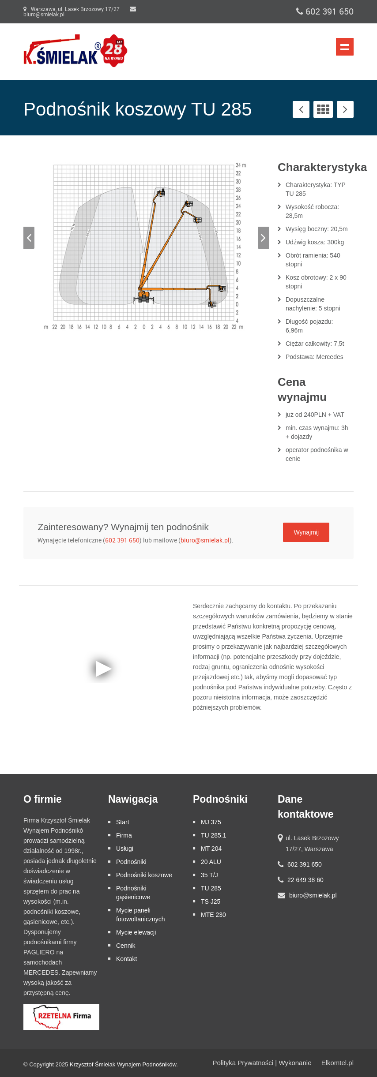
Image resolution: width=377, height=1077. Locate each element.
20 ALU (211, 861)
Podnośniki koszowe (144, 875)
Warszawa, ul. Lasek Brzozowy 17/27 (71, 9)
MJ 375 (211, 822)
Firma (124, 835)
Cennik (126, 945)
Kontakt (126, 958)
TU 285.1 (213, 835)
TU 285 (211, 888)
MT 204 (211, 848)
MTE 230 (213, 914)
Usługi (124, 848)
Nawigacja (345, 47)
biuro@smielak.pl (205, 540)
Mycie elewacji (136, 932)
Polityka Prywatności (243, 1062)
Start (122, 822)
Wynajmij (306, 532)
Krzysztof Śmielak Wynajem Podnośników (123, 1064)
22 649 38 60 (305, 879)
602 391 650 (325, 11)
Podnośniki (131, 861)
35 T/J (209, 875)
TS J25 (210, 901)
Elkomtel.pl (337, 1062)
